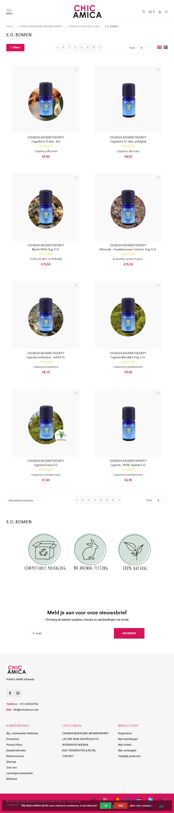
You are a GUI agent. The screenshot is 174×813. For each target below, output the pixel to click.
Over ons (11, 767)
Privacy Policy (14, 744)
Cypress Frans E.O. (46, 465)
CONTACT (68, 756)
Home (9, 26)
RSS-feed (11, 779)
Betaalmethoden (16, 750)
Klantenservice (15, 756)
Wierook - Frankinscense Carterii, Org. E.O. (128, 249)
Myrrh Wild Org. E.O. (46, 249)
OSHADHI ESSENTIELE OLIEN (84, 26)
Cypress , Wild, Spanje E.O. (128, 465)
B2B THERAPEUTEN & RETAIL (79, 750)
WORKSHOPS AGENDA (75, 744)
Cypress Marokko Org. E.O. (128, 357)
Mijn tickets (125, 744)
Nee (121, 805)
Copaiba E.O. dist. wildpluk (128, 141)
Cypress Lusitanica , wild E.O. (45, 357)
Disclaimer (12, 739)
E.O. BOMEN (111, 26)
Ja (105, 805)
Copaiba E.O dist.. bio (45, 141)
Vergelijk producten (129, 756)
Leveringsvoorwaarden (19, 773)
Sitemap (11, 761)
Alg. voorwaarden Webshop (22, 733)
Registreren (125, 733)
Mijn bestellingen (128, 739)
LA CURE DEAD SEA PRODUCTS (80, 739)
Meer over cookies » (141, 805)
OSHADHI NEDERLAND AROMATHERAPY (41, 26)
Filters (15, 47)
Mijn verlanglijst (127, 750)
